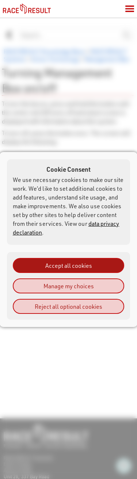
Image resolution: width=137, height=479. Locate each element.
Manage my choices (68, 286)
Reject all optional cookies (68, 306)
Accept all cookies (68, 265)
